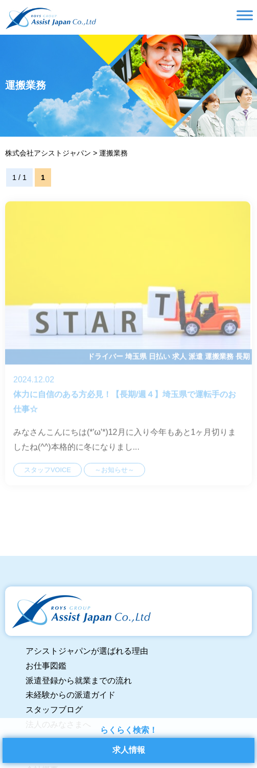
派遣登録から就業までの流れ (79, 680)
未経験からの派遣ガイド (70, 694)
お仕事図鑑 (46, 665)
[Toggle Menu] (245, 15)
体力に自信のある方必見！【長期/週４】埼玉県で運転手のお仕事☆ (128, 351)
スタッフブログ (54, 709)
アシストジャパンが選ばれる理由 (87, 651)
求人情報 (128, 750)
